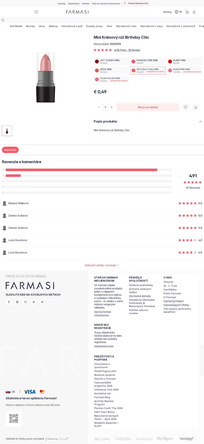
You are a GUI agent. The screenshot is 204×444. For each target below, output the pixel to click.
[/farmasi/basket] (187, 12)
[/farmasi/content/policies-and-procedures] (143, 284)
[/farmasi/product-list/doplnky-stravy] (107, 21)
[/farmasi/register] (74, 3)
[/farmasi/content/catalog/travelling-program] (108, 378)
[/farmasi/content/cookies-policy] (143, 305)
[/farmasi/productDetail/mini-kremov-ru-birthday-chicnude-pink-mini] (184, 64)
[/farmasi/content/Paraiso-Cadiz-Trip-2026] (108, 402)
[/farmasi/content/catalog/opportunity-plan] (105, 365)
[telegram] (42, 296)
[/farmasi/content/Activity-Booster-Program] (108, 397)
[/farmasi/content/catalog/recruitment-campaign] (108, 411)
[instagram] (17, 296)
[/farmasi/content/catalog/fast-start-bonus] (104, 406)
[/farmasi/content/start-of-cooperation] (105, 372)
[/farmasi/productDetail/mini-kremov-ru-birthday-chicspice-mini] (111, 64)
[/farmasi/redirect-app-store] (14, 412)
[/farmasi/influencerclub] (135, 3)
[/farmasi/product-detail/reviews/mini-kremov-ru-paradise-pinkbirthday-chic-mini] (102, 259)
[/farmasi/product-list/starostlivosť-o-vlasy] (171, 21)
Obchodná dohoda (140, 290)
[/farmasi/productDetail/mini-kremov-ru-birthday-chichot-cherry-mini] (111, 55)
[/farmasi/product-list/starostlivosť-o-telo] (143, 21)
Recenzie (10, 143)
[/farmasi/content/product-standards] (170, 283)
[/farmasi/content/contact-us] (102, 387)
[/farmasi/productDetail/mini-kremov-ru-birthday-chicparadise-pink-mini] (147, 55)
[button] (12, 386)
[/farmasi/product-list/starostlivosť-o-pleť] (82, 21)
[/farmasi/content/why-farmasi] (172, 287)
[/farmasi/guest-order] (103, 340)
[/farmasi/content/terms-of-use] (143, 297)
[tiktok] (34, 296)
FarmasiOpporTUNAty (176, 299)
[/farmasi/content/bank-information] (104, 369)
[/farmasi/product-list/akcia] (48, 21)
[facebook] (9, 296)
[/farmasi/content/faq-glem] (108, 418)
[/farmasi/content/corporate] (108, 359)
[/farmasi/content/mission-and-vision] (170, 279)
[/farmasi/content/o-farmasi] (170, 291)
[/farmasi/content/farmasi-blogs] (102, 391)
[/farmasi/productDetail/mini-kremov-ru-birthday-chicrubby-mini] (184, 55)
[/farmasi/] (19, 12)
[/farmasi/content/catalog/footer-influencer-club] (106, 383)
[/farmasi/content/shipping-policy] (141, 279)
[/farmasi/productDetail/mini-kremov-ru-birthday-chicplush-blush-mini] (111, 73)
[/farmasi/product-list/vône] (124, 21)
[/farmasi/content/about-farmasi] (168, 276)
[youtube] (25, 296)
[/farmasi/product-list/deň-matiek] (17, 21)
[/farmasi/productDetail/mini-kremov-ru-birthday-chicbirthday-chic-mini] (147, 64)
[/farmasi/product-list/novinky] (34, 21)
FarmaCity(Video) (174, 295)
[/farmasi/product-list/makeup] (61, 21)
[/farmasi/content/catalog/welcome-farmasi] (178, 304)
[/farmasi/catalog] (62, 3)
